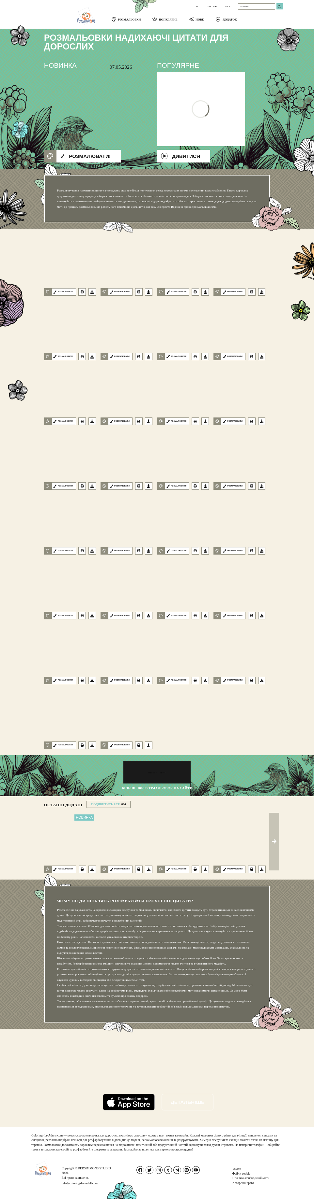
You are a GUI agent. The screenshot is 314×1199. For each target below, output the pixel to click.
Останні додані (63, 804)
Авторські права (243, 1183)
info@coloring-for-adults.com (81, 1183)
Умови (236, 1169)
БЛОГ (228, 6)
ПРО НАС (213, 6)
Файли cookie (241, 1173)
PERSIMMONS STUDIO (94, 1168)
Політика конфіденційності (250, 1178)
